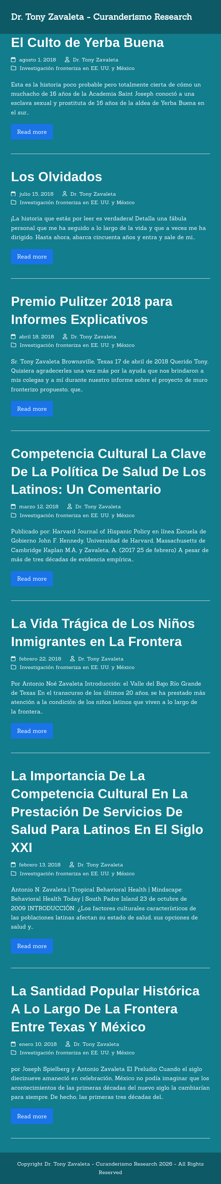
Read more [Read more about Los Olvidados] (32, 256)
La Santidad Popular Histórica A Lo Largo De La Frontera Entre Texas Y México (105, 1009)
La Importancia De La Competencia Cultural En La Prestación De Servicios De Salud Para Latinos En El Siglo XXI (107, 812)
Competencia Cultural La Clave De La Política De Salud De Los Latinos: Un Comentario (108, 471)
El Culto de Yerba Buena (87, 42)
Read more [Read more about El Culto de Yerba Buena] (32, 131)
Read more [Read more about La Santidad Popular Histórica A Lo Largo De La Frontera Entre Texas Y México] (32, 1116)
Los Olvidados (56, 177)
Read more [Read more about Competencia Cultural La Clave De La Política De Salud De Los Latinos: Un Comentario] (32, 578)
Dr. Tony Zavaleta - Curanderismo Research (101, 16)
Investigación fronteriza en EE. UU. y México (77, 68)
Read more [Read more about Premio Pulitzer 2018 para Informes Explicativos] (32, 408)
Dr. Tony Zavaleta (95, 59)
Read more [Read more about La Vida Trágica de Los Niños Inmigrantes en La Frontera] (32, 730)
